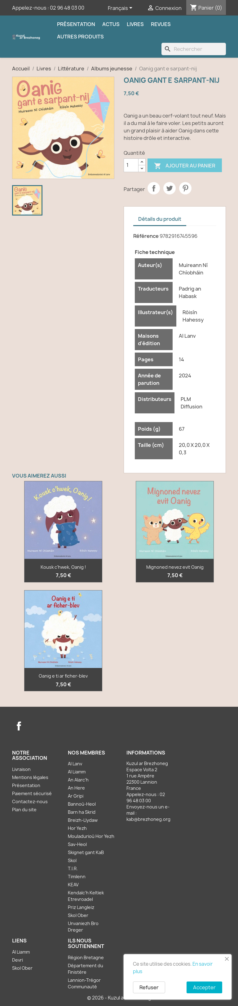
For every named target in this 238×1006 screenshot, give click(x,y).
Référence (146, 236)
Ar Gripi (75, 796)
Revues (161, 24)
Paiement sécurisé (32, 793)
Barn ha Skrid (81, 812)
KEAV (73, 885)
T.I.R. (73, 868)
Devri (17, 960)
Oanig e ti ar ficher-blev (63, 676)
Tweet (169, 188)
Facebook (19, 726)
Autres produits (80, 36)
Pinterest (185, 188)
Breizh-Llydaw (83, 820)
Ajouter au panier (184, 166)
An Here (76, 788)
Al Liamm (77, 772)
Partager (154, 188)
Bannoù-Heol (82, 804)
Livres (135, 24)
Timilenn (77, 876)
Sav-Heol (77, 844)
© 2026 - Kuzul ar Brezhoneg (119, 998)
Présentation (76, 24)
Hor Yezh (77, 828)
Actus (111, 24)
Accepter (204, 987)
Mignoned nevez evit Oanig (175, 567)
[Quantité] (131, 165)
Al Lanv (75, 764)
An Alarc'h (78, 780)
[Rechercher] (193, 49)
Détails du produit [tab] (159, 219)
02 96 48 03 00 (67, 7)
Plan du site (24, 809)
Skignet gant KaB (86, 852)
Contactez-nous (30, 801)
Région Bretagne (86, 957)
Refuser (149, 987)
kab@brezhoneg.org (148, 819)
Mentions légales (30, 777)
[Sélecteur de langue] (121, 8)
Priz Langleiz (81, 907)
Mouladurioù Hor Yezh (91, 836)
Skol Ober (78, 915)
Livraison (21, 769)
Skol (72, 860)
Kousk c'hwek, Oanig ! (63, 567)
